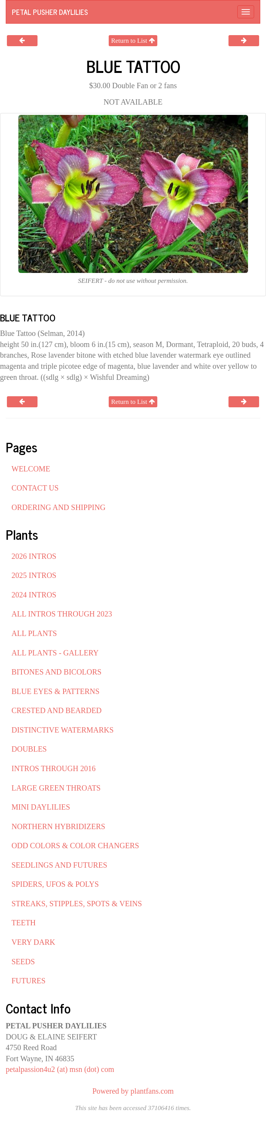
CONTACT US (35, 488)
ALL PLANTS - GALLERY (55, 653)
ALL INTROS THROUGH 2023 (61, 614)
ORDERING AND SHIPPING (58, 507)
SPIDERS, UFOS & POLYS (55, 884)
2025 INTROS (33, 575)
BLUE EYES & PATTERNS (55, 691)
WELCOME (30, 469)
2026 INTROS (33, 556)
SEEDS (23, 961)
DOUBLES (29, 749)
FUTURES (28, 980)
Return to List (133, 40)
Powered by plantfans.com (133, 1091)
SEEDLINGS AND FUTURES (59, 865)
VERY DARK (33, 942)
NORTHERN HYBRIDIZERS (58, 826)
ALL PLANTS (34, 633)
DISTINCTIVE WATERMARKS (62, 730)
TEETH (23, 922)
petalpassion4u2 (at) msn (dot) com (60, 1069)
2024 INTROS (33, 595)
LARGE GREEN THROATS (56, 788)
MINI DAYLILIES (40, 807)
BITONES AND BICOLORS (56, 672)
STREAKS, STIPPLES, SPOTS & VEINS (76, 903)
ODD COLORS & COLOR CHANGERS (75, 845)
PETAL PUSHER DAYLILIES (50, 12)
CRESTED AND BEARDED (56, 710)
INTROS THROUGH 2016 (53, 768)
